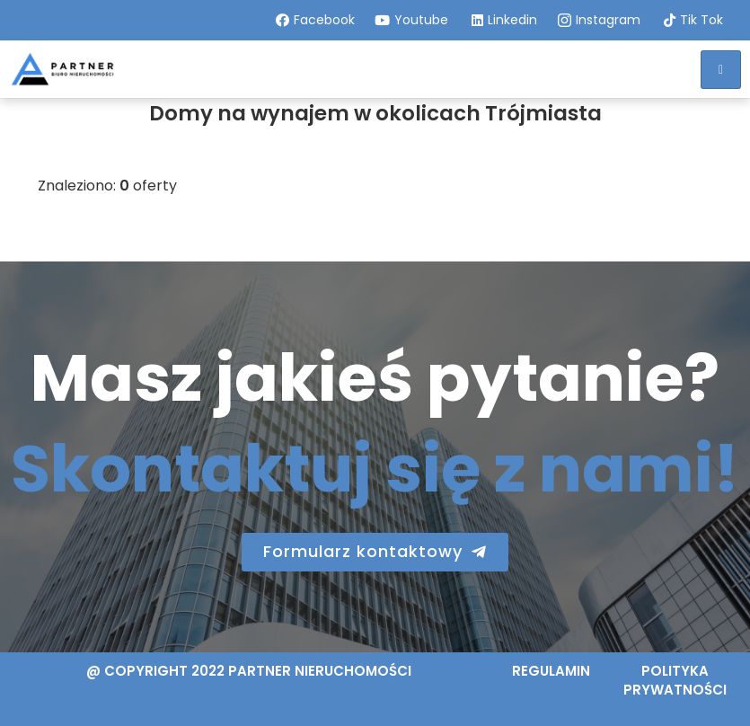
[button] (375, 552)
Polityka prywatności (675, 680)
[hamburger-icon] (721, 69)
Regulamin (551, 670)
